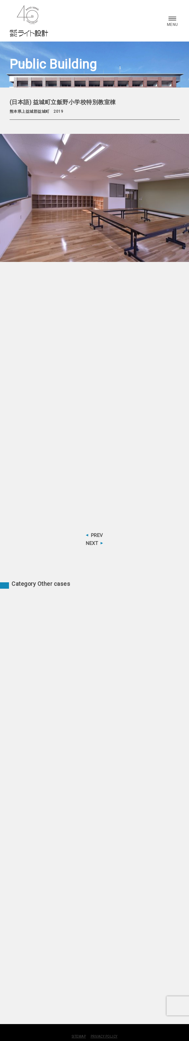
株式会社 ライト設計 (29, 21)
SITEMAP (79, 1036)
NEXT (92, 543)
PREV (97, 535)
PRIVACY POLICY (104, 1036)
